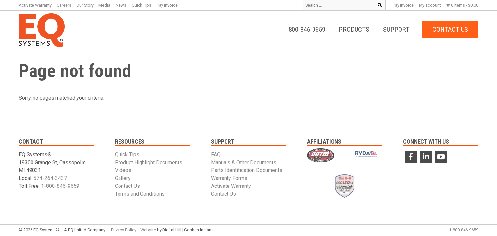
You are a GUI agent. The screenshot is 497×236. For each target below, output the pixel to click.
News (121, 5)
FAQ (216, 154)
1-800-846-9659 (60, 186)
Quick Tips (141, 5)
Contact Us (450, 29)
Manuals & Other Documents (243, 162)
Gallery (123, 178)
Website (148, 229)
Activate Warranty (35, 5)
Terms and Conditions (140, 194)
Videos (123, 170)
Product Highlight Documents (148, 162)
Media (104, 5)
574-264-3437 (50, 178)
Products (354, 29)
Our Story (85, 5)
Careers (64, 5)
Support (396, 29)
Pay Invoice (403, 5)
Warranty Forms (229, 178)
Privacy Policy (123, 229)
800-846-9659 (307, 29)
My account (430, 5)
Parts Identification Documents (246, 170)
